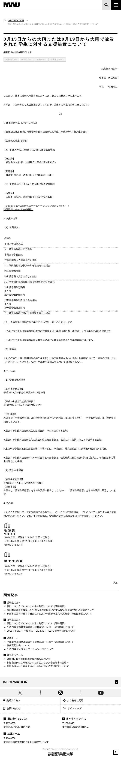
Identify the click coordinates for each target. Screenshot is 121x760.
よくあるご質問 (73, 701)
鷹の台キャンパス (15, 718)
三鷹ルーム (12, 733)
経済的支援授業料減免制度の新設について (27, 659)
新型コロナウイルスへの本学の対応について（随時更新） (35, 606)
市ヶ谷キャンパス (74, 718)
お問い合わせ (12, 709)
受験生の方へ (11, 59)
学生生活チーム (57, 59)
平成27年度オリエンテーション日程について (28, 649)
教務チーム (42, 59)
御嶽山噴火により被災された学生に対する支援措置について (36, 666)
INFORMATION (16, 20)
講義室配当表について (17, 645)
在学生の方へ (27, 59)
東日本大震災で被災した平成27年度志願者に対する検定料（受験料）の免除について (49, 610)
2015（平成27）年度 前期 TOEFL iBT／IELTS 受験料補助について (39, 631)
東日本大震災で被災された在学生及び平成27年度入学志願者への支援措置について (48, 614)
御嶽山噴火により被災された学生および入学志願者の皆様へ (36, 662)
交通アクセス (11, 701)
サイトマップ (72, 708)
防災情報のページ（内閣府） (18, 209)
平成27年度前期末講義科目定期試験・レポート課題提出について (39, 627)
